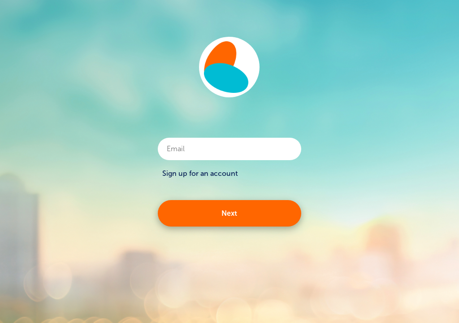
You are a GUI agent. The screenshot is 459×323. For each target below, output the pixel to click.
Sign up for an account (200, 173)
